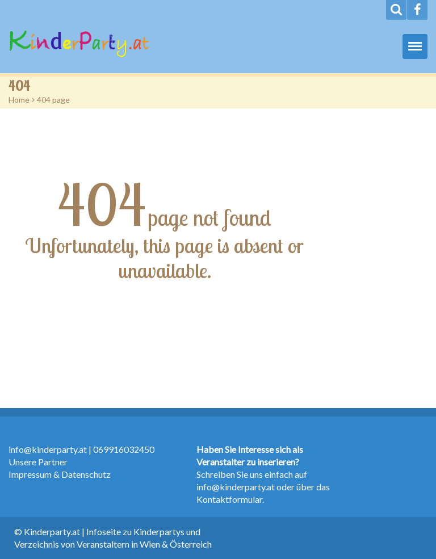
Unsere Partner (38, 461)
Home (19, 99)
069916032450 (123, 449)
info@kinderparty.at (48, 449)
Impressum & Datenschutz (60, 474)
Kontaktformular (229, 499)
